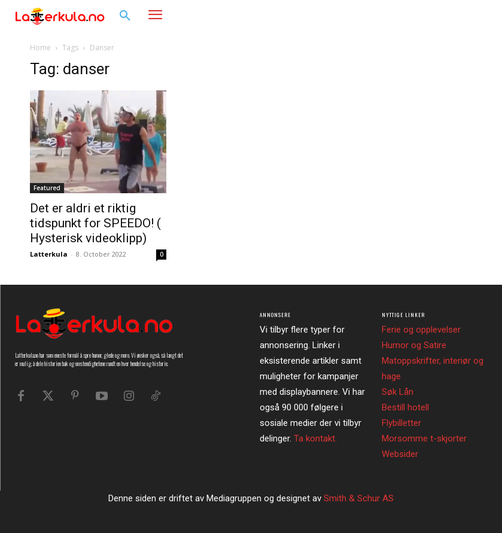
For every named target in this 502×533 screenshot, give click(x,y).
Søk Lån (397, 391)
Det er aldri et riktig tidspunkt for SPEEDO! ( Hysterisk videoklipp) (95, 223)
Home (40, 47)
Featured (47, 188)
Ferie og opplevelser (421, 329)
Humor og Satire (414, 345)
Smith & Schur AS (359, 498)
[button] (125, 16)
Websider (400, 454)
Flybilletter (401, 423)
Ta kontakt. (315, 438)
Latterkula (49, 253)
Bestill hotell (405, 407)
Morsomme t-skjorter (424, 438)
